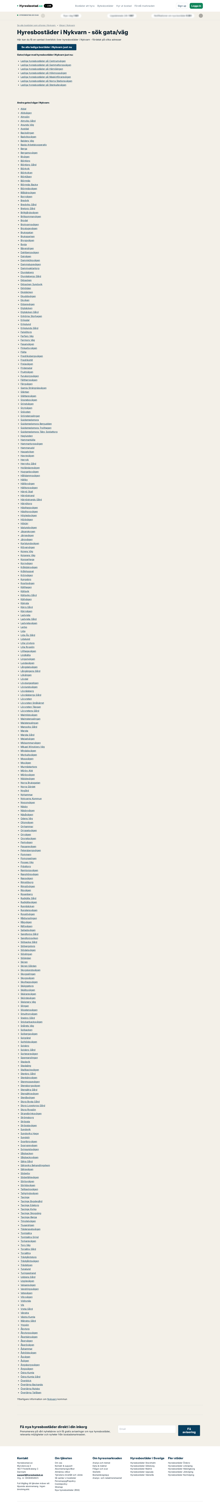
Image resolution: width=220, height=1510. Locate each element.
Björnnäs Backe (29, 184)
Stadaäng (26, 1065)
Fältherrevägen (29, 379)
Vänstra (25, 1312)
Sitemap (59, 1487)
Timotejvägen (28, 1221)
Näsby (24, 806)
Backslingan (27, 132)
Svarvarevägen (29, 1145)
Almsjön (25, 116)
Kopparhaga (27, 559)
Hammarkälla (28, 439)
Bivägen (25, 156)
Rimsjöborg (27, 882)
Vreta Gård (27, 1308)
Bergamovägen (29, 152)
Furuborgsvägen (30, 376)
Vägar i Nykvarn (67, 25)
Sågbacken (27, 1153)
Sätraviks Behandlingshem (35, 1165)
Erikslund (26, 324)
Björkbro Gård (29, 164)
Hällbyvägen (28, 483)
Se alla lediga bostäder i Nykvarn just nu (46, 47)
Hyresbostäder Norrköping (181, 1475)
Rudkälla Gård (28, 898)
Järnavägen (27, 535)
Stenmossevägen (30, 1081)
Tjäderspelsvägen (30, 1229)
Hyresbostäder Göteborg (142, 1466)
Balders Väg (27, 140)
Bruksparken (28, 236)
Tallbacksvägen (29, 1189)
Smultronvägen (29, 1013)
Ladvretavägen (29, 623)
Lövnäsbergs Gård (31, 694)
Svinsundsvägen (30, 1149)
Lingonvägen (28, 658)
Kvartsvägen (27, 583)
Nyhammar (27, 794)
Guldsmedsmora (30, 419)
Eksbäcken (27, 292)
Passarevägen (28, 846)
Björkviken (26, 172)
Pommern (26, 854)
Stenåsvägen (28, 1097)
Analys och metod (101, 1463)
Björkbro (25, 160)
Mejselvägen (28, 738)
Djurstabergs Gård (31, 276)
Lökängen (26, 674)
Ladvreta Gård (29, 619)
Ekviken (25, 300)
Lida (23, 631)
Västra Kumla (28, 1316)
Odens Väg (27, 818)
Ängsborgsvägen (30, 1364)
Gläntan (25, 391)
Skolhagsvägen (29, 981)
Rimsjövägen (28, 886)
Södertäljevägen (30, 1177)
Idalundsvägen (29, 527)
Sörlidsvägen (28, 1185)
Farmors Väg (28, 340)
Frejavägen (27, 363)
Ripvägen (26, 890)
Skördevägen (28, 997)
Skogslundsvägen (30, 970)
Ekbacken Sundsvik (31, 284)
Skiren (24, 962)
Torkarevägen (28, 1241)
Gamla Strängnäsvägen (33, 387)
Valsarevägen (28, 1285)
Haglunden (27, 435)
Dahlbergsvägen (30, 252)
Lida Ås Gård (28, 635)
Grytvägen (26, 407)
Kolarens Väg (28, 555)
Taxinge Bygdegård (31, 1201)
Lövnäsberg (27, 690)
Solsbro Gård (28, 1049)
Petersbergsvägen (31, 850)
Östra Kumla (27, 1372)
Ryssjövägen (28, 914)
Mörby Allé (27, 770)
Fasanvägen (27, 344)
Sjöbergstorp (28, 946)
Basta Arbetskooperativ (34, 144)
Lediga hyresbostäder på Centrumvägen (43, 61)
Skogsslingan (28, 973)
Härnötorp (26, 503)
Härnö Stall (27, 491)
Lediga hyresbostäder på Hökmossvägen (44, 72)
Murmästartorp (29, 766)
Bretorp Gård (28, 208)
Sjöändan (26, 958)
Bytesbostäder (105, 5)
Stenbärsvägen (29, 1077)
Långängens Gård (30, 671)
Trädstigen (26, 1265)
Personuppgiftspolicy (65, 1481)
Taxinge (25, 1197)
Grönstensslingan (30, 415)
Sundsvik (26, 1129)
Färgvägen (27, 383)
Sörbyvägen (27, 1181)
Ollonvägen (27, 822)
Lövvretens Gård (30, 710)
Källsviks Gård (29, 595)
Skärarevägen (28, 993)
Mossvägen (27, 758)
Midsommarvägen (31, 742)
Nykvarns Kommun (31, 798)
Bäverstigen (27, 248)
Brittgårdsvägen (29, 212)
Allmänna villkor (62, 1472)
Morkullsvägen (29, 754)
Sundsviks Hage (30, 1133)
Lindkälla (26, 655)
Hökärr (24, 523)
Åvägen (25, 1360)
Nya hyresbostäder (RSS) (67, 1490)
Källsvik (25, 591)
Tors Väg (26, 1245)
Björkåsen (26, 176)
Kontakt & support (63, 1466)
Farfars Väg (27, 336)
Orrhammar (27, 826)
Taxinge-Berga (29, 1217)
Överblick (26, 1380)
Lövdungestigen (29, 682)
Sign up (182, 5)
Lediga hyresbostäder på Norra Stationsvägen (46, 80)
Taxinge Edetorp (30, 1205)
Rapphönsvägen (30, 874)
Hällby (24, 479)
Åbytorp (25, 1328)
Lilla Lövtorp (28, 643)
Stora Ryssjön (28, 1109)
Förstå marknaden (145, 5)
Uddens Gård (28, 1277)
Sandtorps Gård (29, 934)
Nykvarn (52, 1399)
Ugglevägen (27, 1280)
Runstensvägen (29, 910)
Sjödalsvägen (28, 950)
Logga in (196, 5)
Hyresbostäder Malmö (141, 1468)
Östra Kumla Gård (30, 1376)
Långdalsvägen (29, 666)
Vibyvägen (27, 1296)
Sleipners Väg (28, 1001)
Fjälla (23, 351)
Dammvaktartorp (30, 268)
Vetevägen (26, 1293)
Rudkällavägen (29, 902)
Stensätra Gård (29, 1089)
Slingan (25, 1005)
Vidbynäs (26, 1300)
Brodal (24, 220)
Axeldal (25, 128)
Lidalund (25, 639)
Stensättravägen (30, 1093)
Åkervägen (27, 1340)
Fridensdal (26, 368)
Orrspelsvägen (29, 830)
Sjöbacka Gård (29, 942)
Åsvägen (25, 1356)
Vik (22, 1304)
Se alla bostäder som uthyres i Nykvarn (36, 25)
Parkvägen (27, 842)
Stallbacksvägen (30, 1069)
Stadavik (25, 1061)
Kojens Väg (27, 551)
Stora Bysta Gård (30, 1101)
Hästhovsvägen (29, 511)
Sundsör (25, 1137)
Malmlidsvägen (29, 714)
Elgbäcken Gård (30, 312)
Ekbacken (26, 280)
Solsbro (25, 1045)
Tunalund (26, 1269)
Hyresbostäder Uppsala (141, 1472)
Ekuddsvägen (28, 296)
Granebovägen (29, 399)
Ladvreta (25, 615)
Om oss (58, 1463)
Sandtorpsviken (29, 938)
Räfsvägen (26, 926)
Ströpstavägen (29, 1125)
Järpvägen (27, 539)
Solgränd (26, 1037)
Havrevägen (27, 455)
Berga (24, 148)
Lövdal (24, 678)
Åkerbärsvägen (29, 1336)
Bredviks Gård (29, 204)
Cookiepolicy (61, 1484)
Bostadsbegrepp (101, 1475)
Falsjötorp (26, 332)
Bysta (24, 244)
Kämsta (25, 603)
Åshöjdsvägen (28, 1352)
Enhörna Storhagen (31, 316)
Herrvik (25, 459)
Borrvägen (26, 196)
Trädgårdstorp (29, 1257)
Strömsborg (27, 1117)
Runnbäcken (27, 906)
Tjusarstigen (27, 1225)
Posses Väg (27, 862)
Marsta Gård (27, 734)
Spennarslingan (29, 1057)
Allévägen (26, 112)
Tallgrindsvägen (29, 1193)
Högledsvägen (29, 515)
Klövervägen (28, 547)
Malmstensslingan (30, 718)
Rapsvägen (27, 878)
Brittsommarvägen (31, 216)
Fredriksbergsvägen (32, 356)
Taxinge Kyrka (29, 1209)
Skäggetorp (27, 985)
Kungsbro (26, 579)
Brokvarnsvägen (30, 224)
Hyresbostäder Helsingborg (181, 1468)
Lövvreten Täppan (31, 706)
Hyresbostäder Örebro (179, 1463)
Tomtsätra (26, 1233)
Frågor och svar (100, 1468)
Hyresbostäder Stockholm (143, 1463)
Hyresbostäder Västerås (142, 1475)
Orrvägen (26, 834)
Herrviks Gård (28, 463)
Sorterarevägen (29, 1053)
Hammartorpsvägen (32, 443)
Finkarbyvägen (29, 348)
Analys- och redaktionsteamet (107, 1478)
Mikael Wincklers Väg (33, 746)
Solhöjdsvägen (29, 1041)
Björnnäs (25, 180)
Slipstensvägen (29, 1009)
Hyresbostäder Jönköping (180, 1472)
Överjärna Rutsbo (30, 1388)
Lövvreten (26, 698)
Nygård (25, 790)
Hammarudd (27, 447)
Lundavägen (27, 663)
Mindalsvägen (28, 750)
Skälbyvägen (28, 989)
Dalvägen (26, 256)
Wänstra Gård (28, 1320)
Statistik (97, 1472)
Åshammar (27, 1348)
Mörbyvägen (28, 774)
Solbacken (26, 1029)
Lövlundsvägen (29, 686)
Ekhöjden (26, 288)
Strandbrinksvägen (31, 1113)
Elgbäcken (26, 308)
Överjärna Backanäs (32, 1384)
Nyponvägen (28, 802)
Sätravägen (27, 1169)
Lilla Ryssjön (28, 647)
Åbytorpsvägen (29, 1332)
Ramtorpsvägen (29, 870)
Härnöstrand (27, 495)
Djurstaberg (27, 272)
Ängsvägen (27, 1368)
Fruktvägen (27, 371)
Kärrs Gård (27, 607)
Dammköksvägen (30, 260)
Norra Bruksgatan (30, 782)
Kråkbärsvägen (29, 567)
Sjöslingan (26, 954)
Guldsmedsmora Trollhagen (36, 427)
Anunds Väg (27, 124)
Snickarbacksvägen (31, 1021)
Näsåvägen (27, 814)
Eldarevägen (28, 304)
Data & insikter (100, 1466)
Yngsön (25, 1324)
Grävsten (26, 411)
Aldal (23, 108)
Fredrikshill (27, 360)
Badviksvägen (28, 136)
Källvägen (26, 599)
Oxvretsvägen (28, 838)
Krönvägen (27, 575)
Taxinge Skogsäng (31, 1213)
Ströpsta (25, 1121)
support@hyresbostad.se (30, 1475)
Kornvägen (27, 563)
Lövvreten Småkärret (32, 702)
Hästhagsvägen (29, 507)
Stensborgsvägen (30, 1085)
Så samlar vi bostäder (65, 1478)
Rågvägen (26, 922)
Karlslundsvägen (30, 543)
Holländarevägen (30, 467)
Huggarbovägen (30, 471)
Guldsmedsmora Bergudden (36, 423)
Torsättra (26, 1253)
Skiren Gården (29, 965)
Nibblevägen (28, 778)
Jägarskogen (28, 531)
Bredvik (25, 200)
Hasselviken (27, 451)
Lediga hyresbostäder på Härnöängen (42, 68)
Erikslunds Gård (29, 328)
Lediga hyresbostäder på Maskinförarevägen (46, 76)
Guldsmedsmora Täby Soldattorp (39, 431)
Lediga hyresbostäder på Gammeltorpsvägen (46, 64)
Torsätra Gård (28, 1249)
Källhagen (26, 587)
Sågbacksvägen (29, 1157)
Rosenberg (27, 894)
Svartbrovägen (29, 1141)
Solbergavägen (29, 1033)
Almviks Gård (28, 120)
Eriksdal (25, 320)
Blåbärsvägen (28, 192)
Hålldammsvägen (30, 475)
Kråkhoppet (27, 571)
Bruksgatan (27, 232)
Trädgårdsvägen (30, 1260)
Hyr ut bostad (124, 5)
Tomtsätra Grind (30, 1237)
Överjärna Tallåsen (31, 1392)
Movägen (26, 762)
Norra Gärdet (28, 786)
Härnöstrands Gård (31, 499)
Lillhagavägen (28, 651)
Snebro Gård (28, 1017)
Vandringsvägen (30, 1288)
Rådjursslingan (29, 918)
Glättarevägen (28, 395)
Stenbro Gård (28, 1073)
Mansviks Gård (29, 726)
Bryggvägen (27, 240)
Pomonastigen (28, 858)
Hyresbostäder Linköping (180, 1466)
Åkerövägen (27, 1344)
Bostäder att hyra (84, 5)
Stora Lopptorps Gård (33, 1105)
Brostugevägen (29, 228)
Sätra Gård (27, 1161)
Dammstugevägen (31, 264)
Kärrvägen (26, 611)
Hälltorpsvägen (29, 487)
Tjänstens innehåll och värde (69, 1475)
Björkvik (25, 168)
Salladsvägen (28, 930)
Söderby (25, 1173)
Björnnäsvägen (29, 188)
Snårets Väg (27, 1025)
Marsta (24, 730)
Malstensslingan (29, 722)
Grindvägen (27, 403)
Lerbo (24, 627)
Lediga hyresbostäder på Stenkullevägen (43, 84)
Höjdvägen (27, 519)
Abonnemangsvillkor (65, 1468)
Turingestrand (28, 1273)
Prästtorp (26, 866)
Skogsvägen (27, 978)
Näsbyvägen (28, 810)
